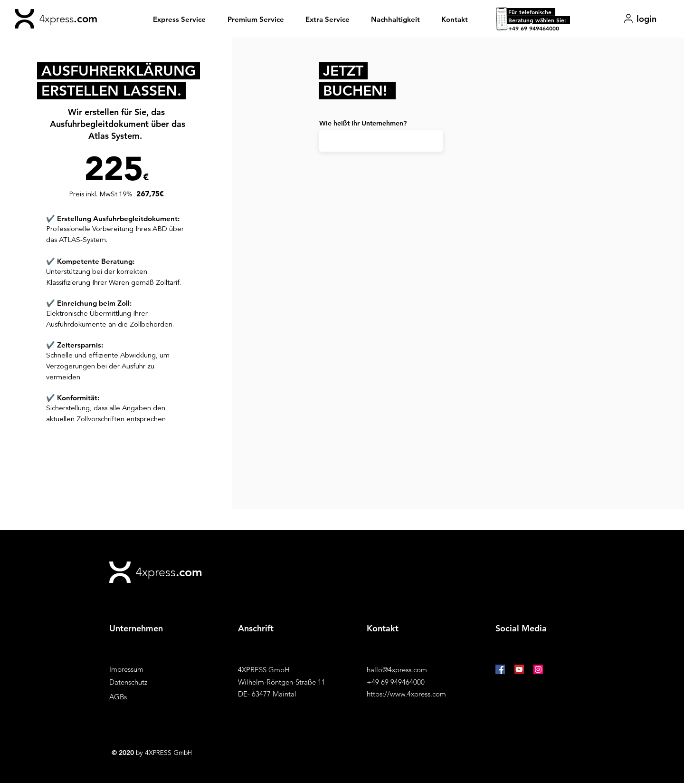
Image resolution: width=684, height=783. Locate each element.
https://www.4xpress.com (406, 693)
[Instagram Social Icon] (538, 669)
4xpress (56, 18)
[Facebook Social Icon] (500, 669)
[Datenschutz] (143, 682)
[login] (639, 18)
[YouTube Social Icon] (519, 669)
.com (85, 18)
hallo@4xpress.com (397, 669)
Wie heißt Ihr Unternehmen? (363, 123)
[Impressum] (143, 669)
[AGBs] (143, 697)
